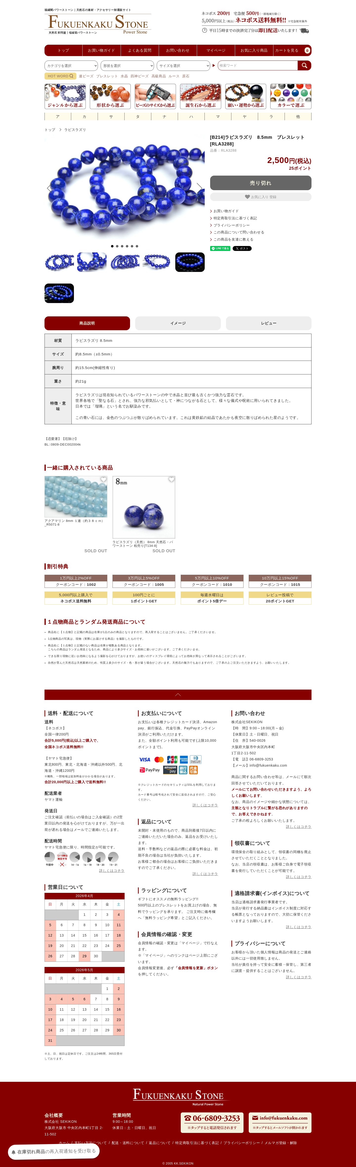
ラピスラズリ (75, 130)
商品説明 (87, 323)
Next (197, 188)
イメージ (178, 323)
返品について (160, 1143)
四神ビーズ (140, 76)
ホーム (64, 1143)
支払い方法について (90, 1143)
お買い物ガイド (226, 211)
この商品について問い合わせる (239, 232)
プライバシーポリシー (232, 225)
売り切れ (261, 183)
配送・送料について (128, 1143)
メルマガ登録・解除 (281, 1143)
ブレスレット (107, 76)
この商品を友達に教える (234, 239)
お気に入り (257, 196)
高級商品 (159, 76)
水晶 (124, 76)
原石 (185, 76)
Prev (52, 188)
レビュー (269, 323)
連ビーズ (86, 76)
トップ (49, 130)
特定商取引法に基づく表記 (235, 218)
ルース (174, 76)
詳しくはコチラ (112, 871)
